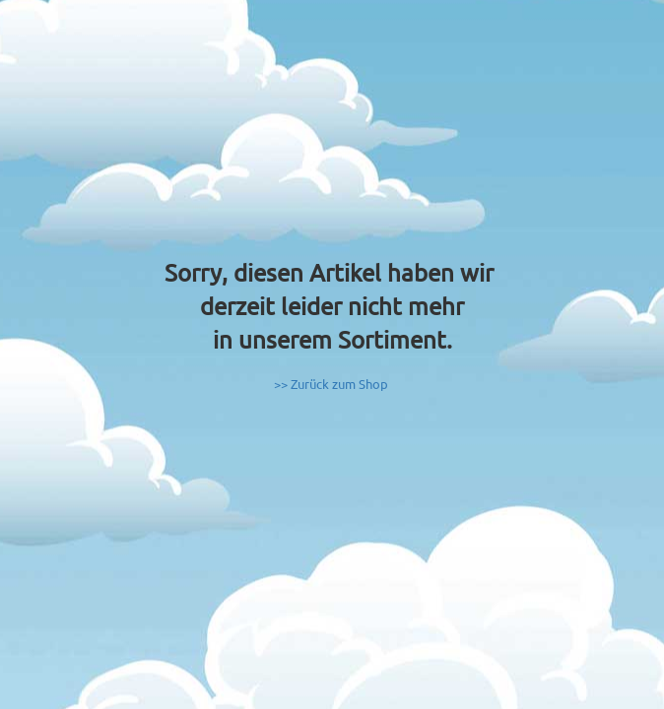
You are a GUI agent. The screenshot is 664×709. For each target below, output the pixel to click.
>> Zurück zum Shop (331, 383)
